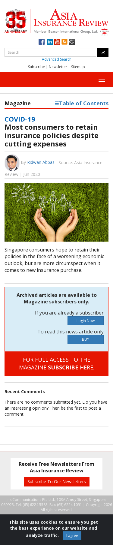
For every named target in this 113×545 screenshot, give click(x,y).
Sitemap (78, 66)
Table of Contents (81, 103)
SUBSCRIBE (63, 367)
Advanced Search (56, 59)
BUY (85, 339)
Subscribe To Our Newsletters (56, 481)
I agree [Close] (72, 535)
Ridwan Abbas (41, 162)
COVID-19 (20, 118)
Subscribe (36, 66)
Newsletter (58, 66)
